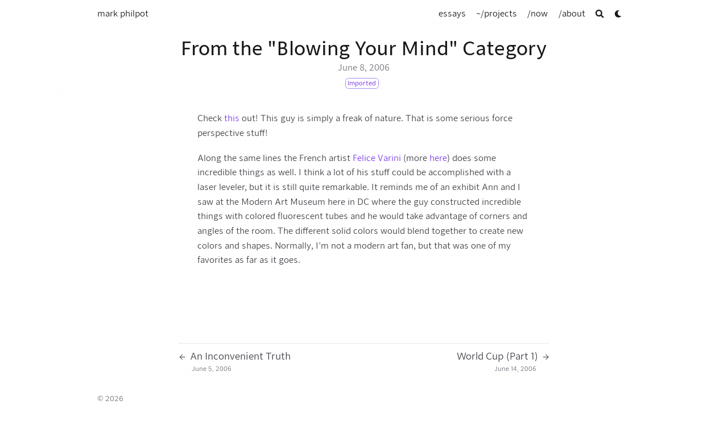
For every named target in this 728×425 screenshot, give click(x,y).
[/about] (572, 13)
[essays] (452, 13)
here (438, 158)
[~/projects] (496, 13)
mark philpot (122, 14)
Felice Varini (377, 158)
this (231, 118)
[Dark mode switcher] (618, 14)
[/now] (537, 13)
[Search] (599, 14)
